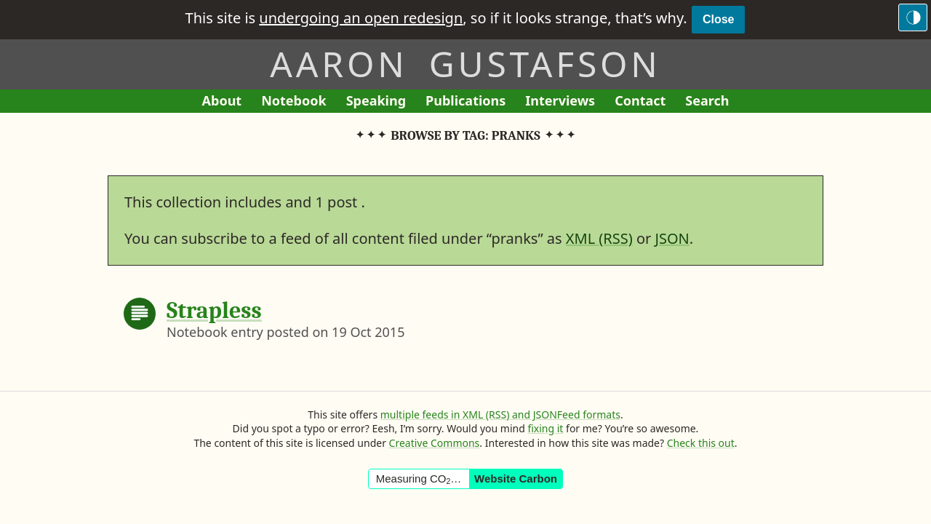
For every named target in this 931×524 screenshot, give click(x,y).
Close (719, 19)
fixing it (545, 428)
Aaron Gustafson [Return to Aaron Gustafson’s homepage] (465, 63)
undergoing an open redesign (361, 18)
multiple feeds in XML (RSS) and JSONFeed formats (500, 414)
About (227, 102)
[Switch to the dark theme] (912, 17)
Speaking (381, 102)
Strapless (214, 310)
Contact (645, 102)
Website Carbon (515, 478)
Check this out (701, 443)
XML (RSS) (599, 238)
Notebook (293, 102)
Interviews (564, 102)
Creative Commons (434, 443)
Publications (465, 102)
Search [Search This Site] (707, 100)
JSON (672, 238)
